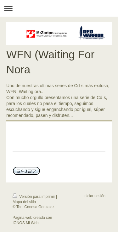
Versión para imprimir (34, 196)
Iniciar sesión (94, 196)
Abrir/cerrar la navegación (59, 8)
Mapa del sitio (24, 202)
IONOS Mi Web (25, 223)
